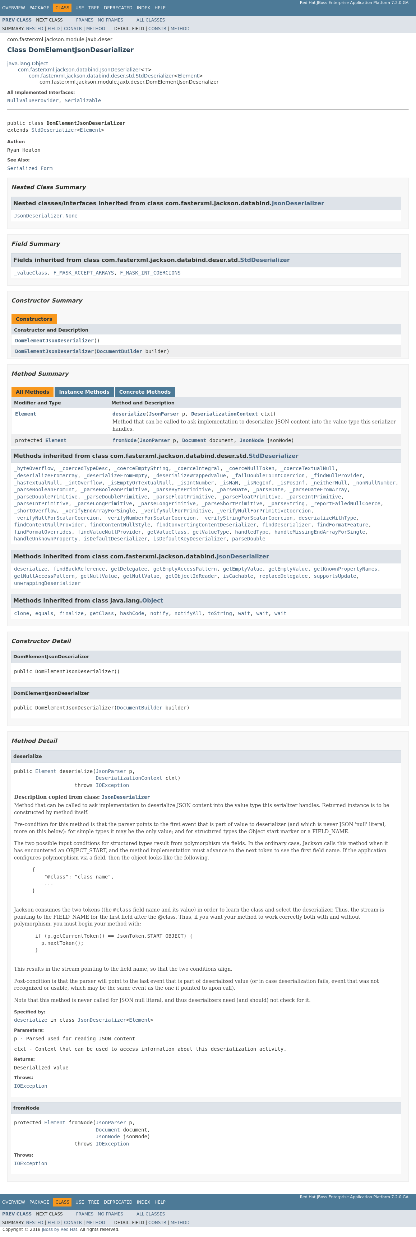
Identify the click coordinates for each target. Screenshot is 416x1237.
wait (244, 613)
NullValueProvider (33, 100)
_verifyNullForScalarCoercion (56, 518)
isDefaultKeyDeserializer (189, 539)
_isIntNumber (195, 483)
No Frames (110, 20)
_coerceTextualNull (308, 468)
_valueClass (30, 273)
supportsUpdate (335, 576)
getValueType (211, 532)
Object (152, 600)
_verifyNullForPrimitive (176, 511)
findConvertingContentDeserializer (206, 525)
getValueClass (167, 532)
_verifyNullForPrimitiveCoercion (264, 511)
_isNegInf (258, 483)
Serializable (83, 100)
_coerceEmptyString (141, 468)
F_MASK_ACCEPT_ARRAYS (84, 273)
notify (159, 613)
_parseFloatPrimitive (183, 497)
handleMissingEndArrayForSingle (319, 532)
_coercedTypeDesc (83, 468)
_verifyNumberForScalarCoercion (150, 518)
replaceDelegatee (283, 576)
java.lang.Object (27, 63)
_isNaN (229, 483)
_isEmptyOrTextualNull (139, 483)
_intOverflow (83, 483)
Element (188, 76)
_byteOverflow (34, 468)
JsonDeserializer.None (46, 216)
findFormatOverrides (42, 532)
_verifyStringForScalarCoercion (247, 518)
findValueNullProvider (109, 532)
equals (44, 613)
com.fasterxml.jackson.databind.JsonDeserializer (79, 69)
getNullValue (98, 576)
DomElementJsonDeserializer (54, 340)
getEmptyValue (243, 569)
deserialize (129, 414)
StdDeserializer (54, 130)
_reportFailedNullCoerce (345, 503)
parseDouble (248, 539)
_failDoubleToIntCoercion (268, 475)
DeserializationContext (224, 414)
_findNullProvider (336, 475)
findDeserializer (286, 525)
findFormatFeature (342, 525)
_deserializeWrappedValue (189, 475)
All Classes (151, 20)
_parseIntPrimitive (314, 497)
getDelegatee (129, 569)
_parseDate (232, 489)
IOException (112, 785)
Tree (94, 7)
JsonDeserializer (298, 203)
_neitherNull (329, 483)
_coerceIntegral (197, 468)
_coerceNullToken (250, 468)
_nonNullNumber (374, 483)
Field (53, 28)
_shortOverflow (35, 511)
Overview (13, 7)
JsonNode (252, 440)
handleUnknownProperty (46, 539)
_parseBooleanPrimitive (113, 489)
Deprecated (118, 7)
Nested (34, 28)
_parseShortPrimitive (232, 503)
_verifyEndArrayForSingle (99, 511)
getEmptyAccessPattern (185, 569)
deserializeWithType (327, 518)
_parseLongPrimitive (103, 503)
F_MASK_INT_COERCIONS (150, 273)
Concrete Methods (145, 392)
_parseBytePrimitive (182, 489)
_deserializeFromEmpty (115, 475)
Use (79, 7)
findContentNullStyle (120, 525)
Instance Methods (84, 392)
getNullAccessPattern (44, 576)
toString (220, 613)
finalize (71, 613)
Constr (73, 28)
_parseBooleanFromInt (44, 489)
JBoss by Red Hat (59, 1229)
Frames (85, 20)
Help (160, 7)
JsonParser (164, 414)
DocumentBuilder (119, 351)
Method (95, 28)
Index (144, 7)
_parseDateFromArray (318, 489)
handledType (251, 532)
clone (21, 613)
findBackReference (79, 569)
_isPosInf (291, 483)
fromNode (124, 440)
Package (39, 7)
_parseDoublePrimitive (46, 497)
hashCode (132, 613)
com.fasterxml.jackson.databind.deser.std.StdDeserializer (101, 76)
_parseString (286, 503)
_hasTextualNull (36, 483)
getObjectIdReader (191, 576)
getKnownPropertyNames (346, 569)
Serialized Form (29, 168)
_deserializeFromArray (46, 475)
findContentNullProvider (49, 525)
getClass (102, 613)
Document (194, 440)
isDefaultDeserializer (115, 539)
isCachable (238, 576)
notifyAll (188, 613)
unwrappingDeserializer (47, 583)
